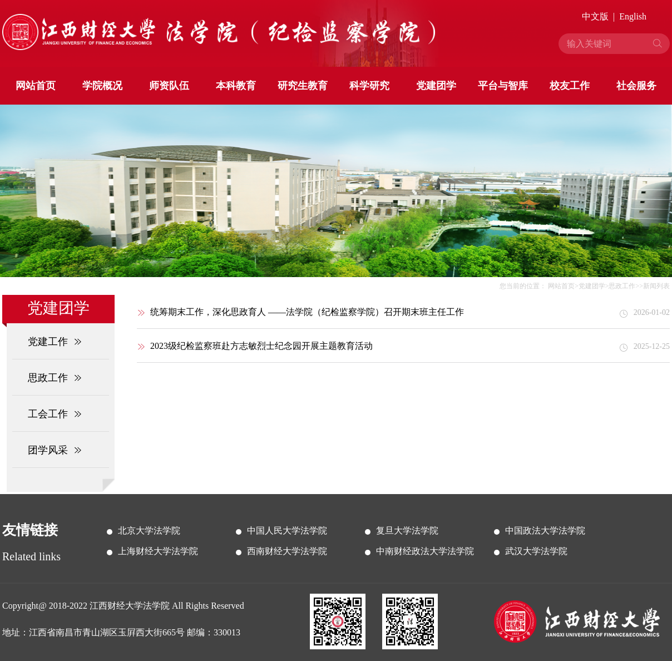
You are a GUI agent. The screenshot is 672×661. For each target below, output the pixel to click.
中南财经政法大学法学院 (425, 551)
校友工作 (570, 85)
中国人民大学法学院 (287, 530)
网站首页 (36, 85)
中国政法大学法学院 (545, 530)
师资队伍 (169, 85)
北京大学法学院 (149, 530)
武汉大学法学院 (536, 551)
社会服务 (636, 85)
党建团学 (436, 85)
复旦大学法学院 (407, 530)
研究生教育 (303, 85)
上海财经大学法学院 (158, 551)
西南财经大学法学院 (287, 551)
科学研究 (369, 85)
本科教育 (236, 85)
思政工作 (622, 286)
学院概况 (102, 85)
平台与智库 (503, 85)
